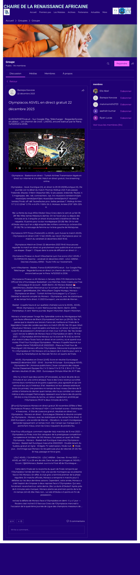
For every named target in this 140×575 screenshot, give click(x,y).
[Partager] (83, 90)
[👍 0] (12, 521)
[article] (47, 312)
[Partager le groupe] (132, 63)
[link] (15, 73)
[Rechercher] (108, 63)
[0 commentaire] (75, 521)
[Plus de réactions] (20, 521)
